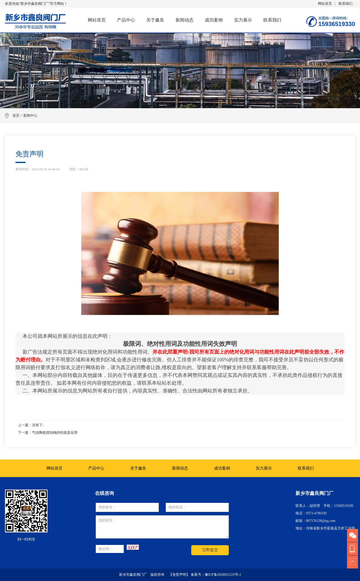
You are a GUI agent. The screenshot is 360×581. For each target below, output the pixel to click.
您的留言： (162, 526)
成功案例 (214, 20)
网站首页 (325, 4)
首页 (16, 115)
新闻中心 (30, 115)
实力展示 (243, 20)
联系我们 (345, 4)
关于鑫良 (155, 20)
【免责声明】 (179, 574)
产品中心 (126, 20)
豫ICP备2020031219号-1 (223, 574)
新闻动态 (185, 20)
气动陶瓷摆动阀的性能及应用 (55, 432)
